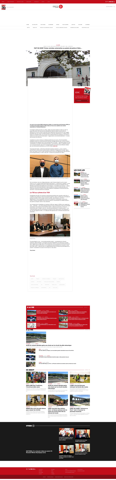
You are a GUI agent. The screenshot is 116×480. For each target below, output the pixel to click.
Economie (51, 24)
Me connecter (110, 6)
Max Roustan (61, 278)
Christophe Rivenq (34, 284)
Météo (28, 27)
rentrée (58, 281)
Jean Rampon (43, 287)
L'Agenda (87, 24)
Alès (41, 284)
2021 (49, 287)
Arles (43, 1)
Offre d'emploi (80, 469)
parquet (54, 278)
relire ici (55, 146)
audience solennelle (46, 278)
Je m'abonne (78, 100)
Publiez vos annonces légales (46, 27)
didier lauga (54, 284)
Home (27, 24)
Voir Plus (85, 307)
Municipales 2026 (85, 27)
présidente (47, 284)
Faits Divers (65, 24)
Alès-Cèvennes (10, 1)
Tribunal (38, 278)
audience (32, 281)
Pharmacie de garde (74, 27)
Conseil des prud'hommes (49, 281)
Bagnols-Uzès (20, 1)
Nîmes (3, 1)
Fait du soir (55, 287)
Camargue (36, 1)
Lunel (48, 1)
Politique (43, 24)
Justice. (32, 278)
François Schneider (35, 287)
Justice (73, 24)
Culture (80, 24)
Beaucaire (29, 1)
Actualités (34, 24)
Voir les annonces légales (61, 27)
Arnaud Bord (62, 284)
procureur (39, 281)
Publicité (35, 27)
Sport (57, 24)
